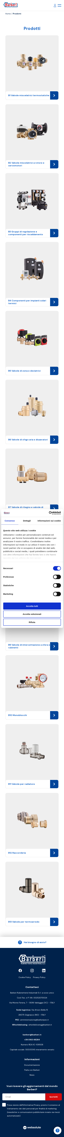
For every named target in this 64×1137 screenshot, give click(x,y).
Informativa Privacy (31, 1105)
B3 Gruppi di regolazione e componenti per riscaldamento (33, 233)
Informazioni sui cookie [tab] (49, 520)
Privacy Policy (39, 977)
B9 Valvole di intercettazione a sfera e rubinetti (33, 646)
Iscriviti (54, 1096)
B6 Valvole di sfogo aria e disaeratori (33, 440)
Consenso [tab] (10, 520)
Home (8, 13)
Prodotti (17, 13)
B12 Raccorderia (33, 853)
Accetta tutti (32, 606)
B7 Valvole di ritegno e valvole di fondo (33, 509)
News (32, 1075)
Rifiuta (32, 622)
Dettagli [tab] (27, 520)
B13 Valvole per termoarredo (33, 922)
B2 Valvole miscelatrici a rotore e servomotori (33, 164)
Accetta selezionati (32, 614)
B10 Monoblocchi (33, 715)
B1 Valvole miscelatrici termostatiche (33, 95)
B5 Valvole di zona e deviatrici (33, 371)
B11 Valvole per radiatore (33, 784)
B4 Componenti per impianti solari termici (33, 302)
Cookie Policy (25, 977)
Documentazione (32, 1065)
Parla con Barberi (32, 1070)
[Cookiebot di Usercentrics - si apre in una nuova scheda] (49, 513)
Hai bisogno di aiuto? (32, 942)
